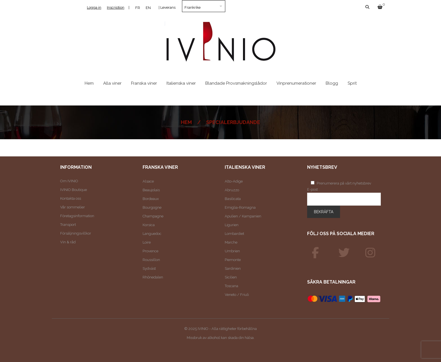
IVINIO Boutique (73, 190)
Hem (186, 122)
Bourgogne (152, 207)
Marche (231, 242)
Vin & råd (68, 242)
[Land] (203, 6)
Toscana (231, 286)
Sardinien (233, 268)
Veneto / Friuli (237, 295)
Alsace (148, 181)
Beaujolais (151, 190)
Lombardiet (234, 233)
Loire (147, 242)
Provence (150, 251)
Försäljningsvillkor (75, 233)
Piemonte (233, 260)
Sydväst (149, 268)
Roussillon (151, 260)
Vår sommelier (72, 207)
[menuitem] (137, 7)
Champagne (153, 216)
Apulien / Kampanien (243, 216)
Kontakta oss (70, 198)
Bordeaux (151, 199)
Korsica (149, 225)
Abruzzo (232, 190)
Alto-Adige (234, 181)
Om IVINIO (69, 181)
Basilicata (233, 199)
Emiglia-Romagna (240, 207)
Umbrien (232, 251)
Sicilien (231, 277)
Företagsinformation (77, 216)
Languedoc (152, 233)
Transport (68, 224)
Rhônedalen (153, 277)
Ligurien (231, 225)
